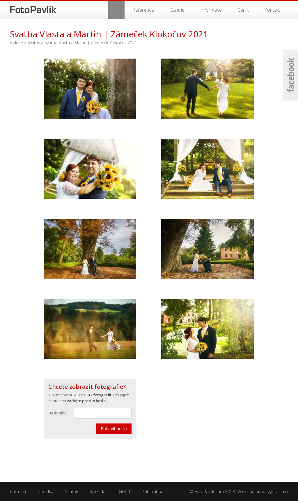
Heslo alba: (57, 413)
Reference (143, 10)
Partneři (18, 491)
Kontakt (272, 10)
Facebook (290, 75)
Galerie (177, 10)
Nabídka (45, 491)
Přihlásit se (153, 491)
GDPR (124, 491)
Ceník (243, 10)
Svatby (34, 42)
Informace (211, 10)
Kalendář (98, 491)
